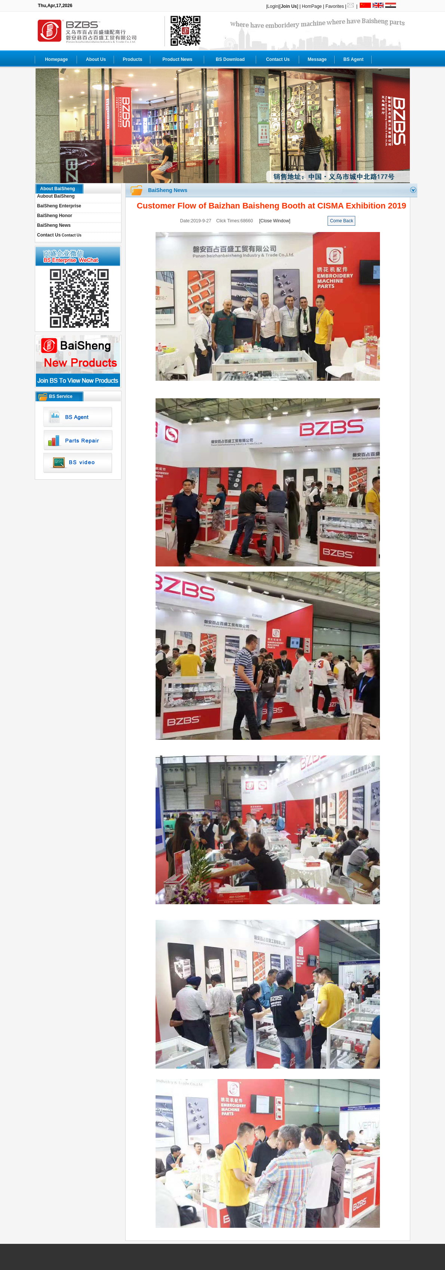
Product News (177, 59)
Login (272, 6)
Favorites (334, 6)
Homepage (56, 59)
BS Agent (353, 59)
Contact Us (277, 59)
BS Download (230, 59)
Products (132, 59)
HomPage (312, 6)
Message (317, 59)
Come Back (341, 220)
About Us (96, 59)
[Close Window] (274, 220)
